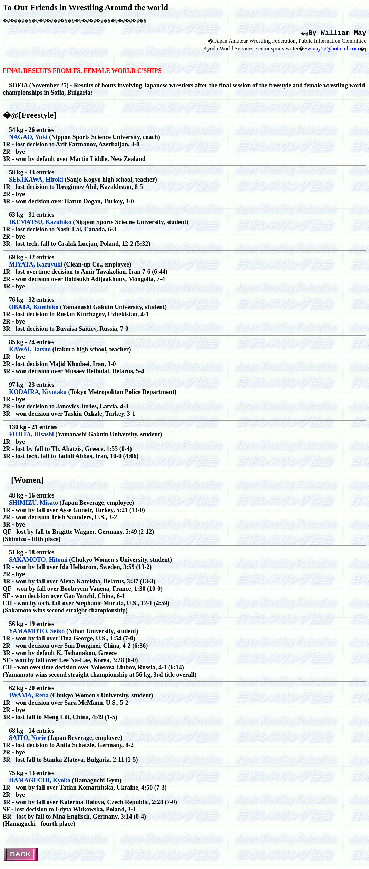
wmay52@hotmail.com (333, 51)
